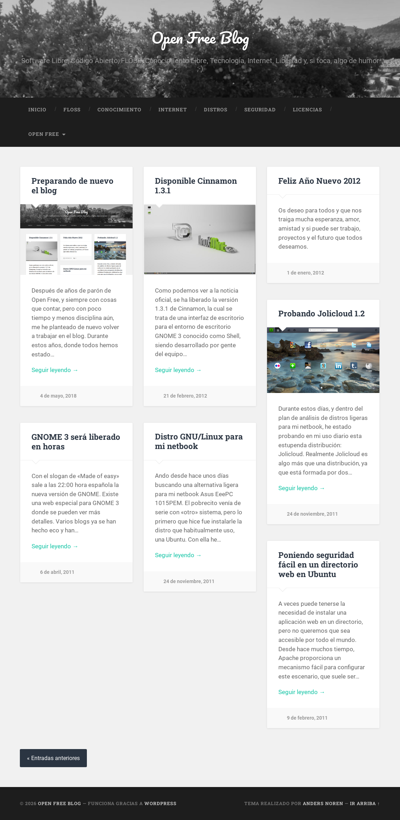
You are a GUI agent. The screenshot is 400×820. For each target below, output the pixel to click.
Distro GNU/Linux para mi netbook (199, 441)
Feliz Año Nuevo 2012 (319, 180)
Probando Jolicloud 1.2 (321, 313)
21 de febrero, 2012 (185, 396)
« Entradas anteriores (53, 758)
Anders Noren (323, 803)
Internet (173, 109)
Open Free (43, 134)
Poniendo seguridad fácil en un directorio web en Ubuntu (318, 564)
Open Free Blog (200, 37)
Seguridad (260, 109)
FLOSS (71, 109)
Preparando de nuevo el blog (72, 185)
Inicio (37, 109)
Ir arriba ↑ (365, 803)
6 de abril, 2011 (57, 572)
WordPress (160, 803)
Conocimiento (119, 109)
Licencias (307, 109)
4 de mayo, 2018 (58, 396)
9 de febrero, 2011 (307, 718)
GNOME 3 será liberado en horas (76, 441)
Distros (215, 109)
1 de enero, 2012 (305, 273)
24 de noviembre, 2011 (312, 514)
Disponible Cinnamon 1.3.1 (196, 185)
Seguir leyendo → (55, 369)
